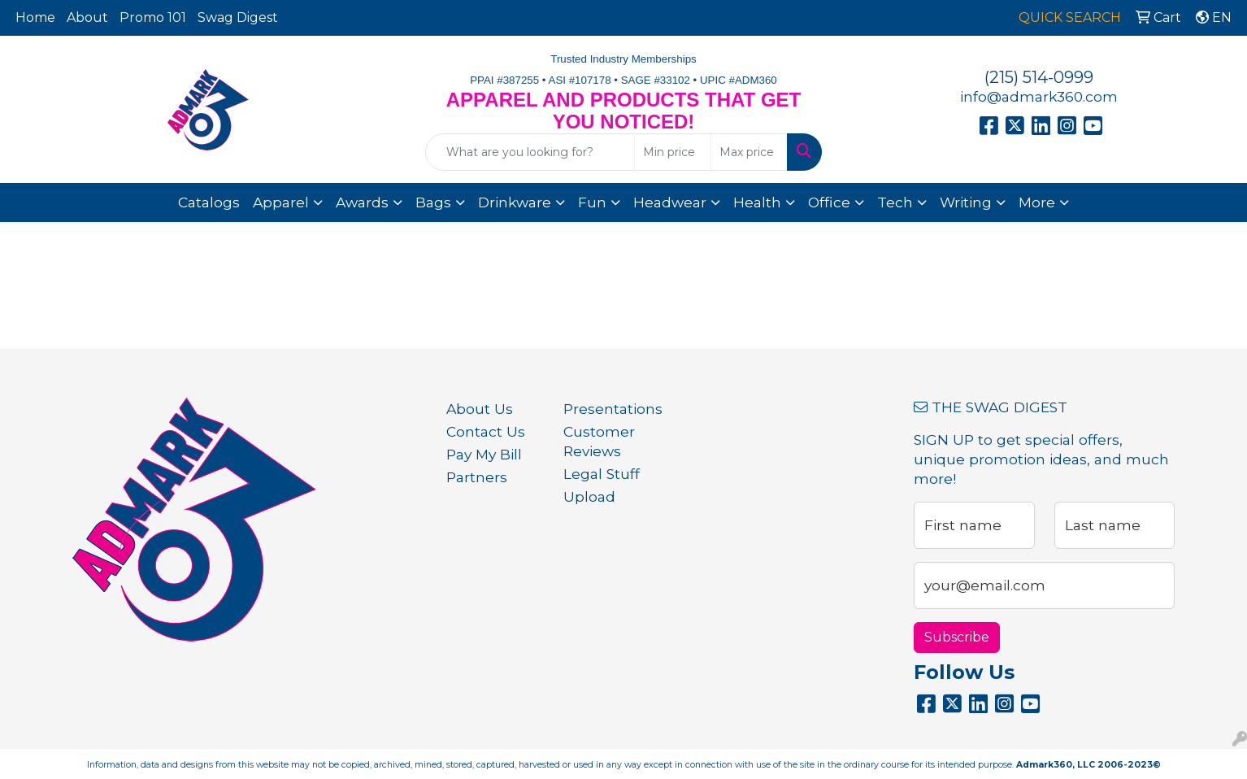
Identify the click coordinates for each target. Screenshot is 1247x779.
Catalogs (209, 202)
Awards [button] (362, 202)
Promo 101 (152, 17)
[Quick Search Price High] (749, 152)
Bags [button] (433, 202)
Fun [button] (592, 202)
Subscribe (956, 637)
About (87, 17)
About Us (479, 408)
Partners (476, 476)
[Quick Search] (529, 152)
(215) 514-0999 (1038, 77)
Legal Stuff (601, 473)
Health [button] (757, 202)
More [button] (1037, 202)
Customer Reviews (599, 441)
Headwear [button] (669, 202)
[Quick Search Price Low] (672, 152)
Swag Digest (238, 17)
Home (35, 17)
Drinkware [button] (514, 202)
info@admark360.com (1039, 96)
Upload (589, 496)
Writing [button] (966, 202)
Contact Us (485, 431)
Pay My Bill (484, 454)
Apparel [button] (281, 202)
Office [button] (829, 202)
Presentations (612, 408)
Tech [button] (895, 202)
